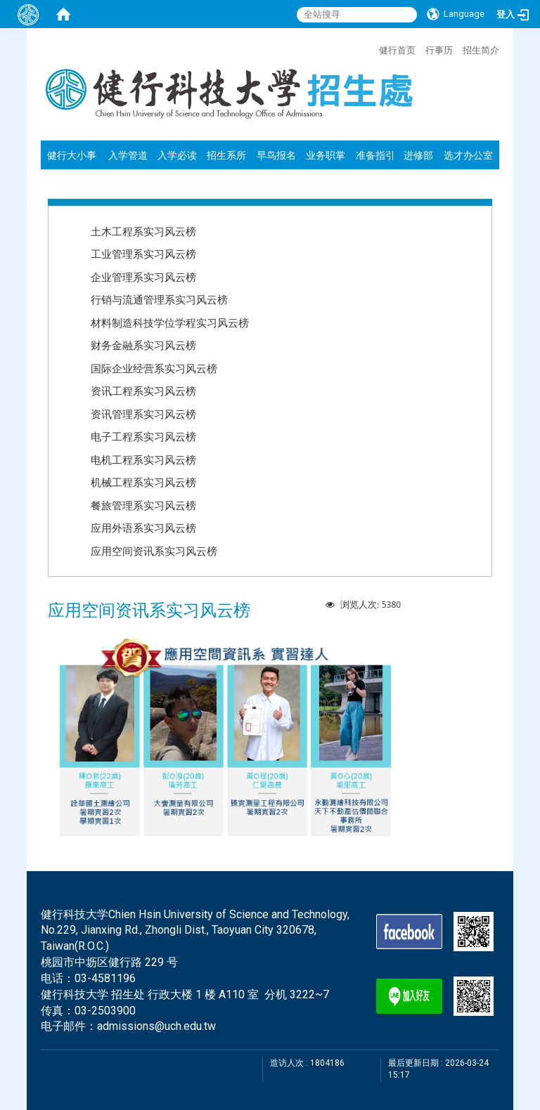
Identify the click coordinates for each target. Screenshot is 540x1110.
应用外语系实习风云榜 (143, 528)
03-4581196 (105, 978)
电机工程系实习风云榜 (143, 459)
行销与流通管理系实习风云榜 (159, 299)
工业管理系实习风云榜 (143, 254)
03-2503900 (105, 1010)
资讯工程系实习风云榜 (143, 391)
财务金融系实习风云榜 (143, 345)
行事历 (439, 50)
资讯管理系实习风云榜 (143, 414)
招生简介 (481, 50)
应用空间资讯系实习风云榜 (154, 551)
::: (371, 48)
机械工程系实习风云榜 (143, 482)
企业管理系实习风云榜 (143, 277)
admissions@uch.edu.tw (156, 1026)
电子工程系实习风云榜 (143, 436)
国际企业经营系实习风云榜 (154, 368)
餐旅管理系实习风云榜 (143, 505)
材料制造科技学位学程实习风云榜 (170, 322)
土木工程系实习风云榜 (143, 231)
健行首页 (397, 50)
